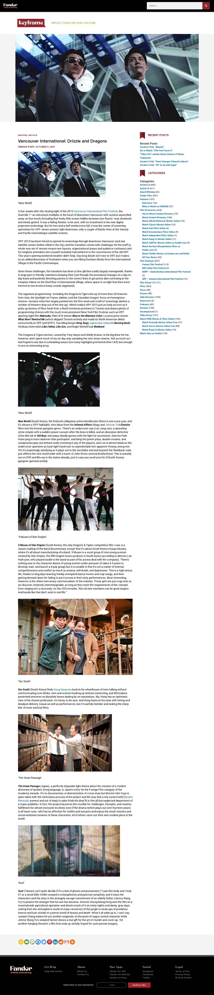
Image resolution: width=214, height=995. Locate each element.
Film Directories (148, 210)
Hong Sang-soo (63, 689)
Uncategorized (147, 311)
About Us (82, 971)
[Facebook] (38, 941)
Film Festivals (147, 261)
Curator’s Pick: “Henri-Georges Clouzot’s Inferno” (164, 161)
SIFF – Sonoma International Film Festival (162, 279)
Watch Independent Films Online (158, 235)
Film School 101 (148, 282)
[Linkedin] (55, 941)
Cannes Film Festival (152, 264)
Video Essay (146, 315)
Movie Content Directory (154, 217)
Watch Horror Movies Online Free (158, 326)
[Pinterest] (49, 941)
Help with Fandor (53, 971)
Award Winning (147, 192)
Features (144, 199)
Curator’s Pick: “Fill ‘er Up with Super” (158, 165)
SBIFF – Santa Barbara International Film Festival (166, 271)
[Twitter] (43, 941)
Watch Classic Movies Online (156, 224)
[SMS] (32, 941)
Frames (143, 293)
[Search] (206, 5)
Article (33, 135)
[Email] (26, 941)
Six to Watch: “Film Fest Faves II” (156, 150)
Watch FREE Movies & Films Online (157, 319)
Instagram (148, 971)
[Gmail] (66, 941)
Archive (23, 135)
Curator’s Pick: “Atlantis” (152, 147)
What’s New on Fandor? (151, 333)
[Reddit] (61, 941)
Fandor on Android (120, 974)
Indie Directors (147, 297)
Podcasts (144, 304)
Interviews (147, 203)
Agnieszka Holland (101, 322)
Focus (143, 290)
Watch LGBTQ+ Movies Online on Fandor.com (164, 242)
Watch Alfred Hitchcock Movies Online (161, 221)
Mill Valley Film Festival (154, 268)
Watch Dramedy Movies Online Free (159, 322)
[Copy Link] (20, 941)
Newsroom (145, 300)
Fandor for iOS (118, 971)
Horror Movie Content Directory (157, 213)
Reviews (144, 308)
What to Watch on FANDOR (155, 206)
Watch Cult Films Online (154, 228)
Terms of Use (182, 971)
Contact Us (83, 974)
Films (142, 286)
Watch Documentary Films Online (158, 232)
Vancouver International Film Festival (96, 211)
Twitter (146, 978)
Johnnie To (111, 424)
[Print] (72, 941)
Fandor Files (146, 195)
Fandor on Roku (118, 978)
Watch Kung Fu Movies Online (156, 239)
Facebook (148, 974)
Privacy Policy (182, 974)
